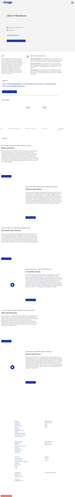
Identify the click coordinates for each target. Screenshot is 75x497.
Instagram (47, 457)
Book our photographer (9, 91)
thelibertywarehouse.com (13, 35)
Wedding (16, 421)
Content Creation (18, 425)
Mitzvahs (16, 444)
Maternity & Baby (48, 444)
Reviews (46, 425)
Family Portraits (48, 442)
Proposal (16, 431)
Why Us (46, 427)
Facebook (46, 460)
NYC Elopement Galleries (20, 433)
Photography (17, 422)
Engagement (17, 428)
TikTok (46, 458)
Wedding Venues (48, 422)
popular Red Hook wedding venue (47, 286)
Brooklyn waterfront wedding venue (46, 276)
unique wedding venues (21, 233)
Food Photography (18, 460)
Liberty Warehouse (16, 40)
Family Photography (49, 441)
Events (16, 467)
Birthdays (17, 447)
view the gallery (6, 176)
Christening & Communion (20, 446)
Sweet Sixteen (18, 449)
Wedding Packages (48, 421)
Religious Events (18, 442)
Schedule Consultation (6, 495)
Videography (17, 424)
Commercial (17, 457)
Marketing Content (19, 458)
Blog (45, 424)
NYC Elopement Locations (20, 434)
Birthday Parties (18, 450)
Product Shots (18, 464)
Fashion (16, 466)
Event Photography (19, 441)
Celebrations (17, 452)
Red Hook (34, 236)
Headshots (17, 463)
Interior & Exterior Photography (21, 461)
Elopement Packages (19, 436)
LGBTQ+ (16, 427)
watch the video (30, 382)
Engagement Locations (19, 430)
